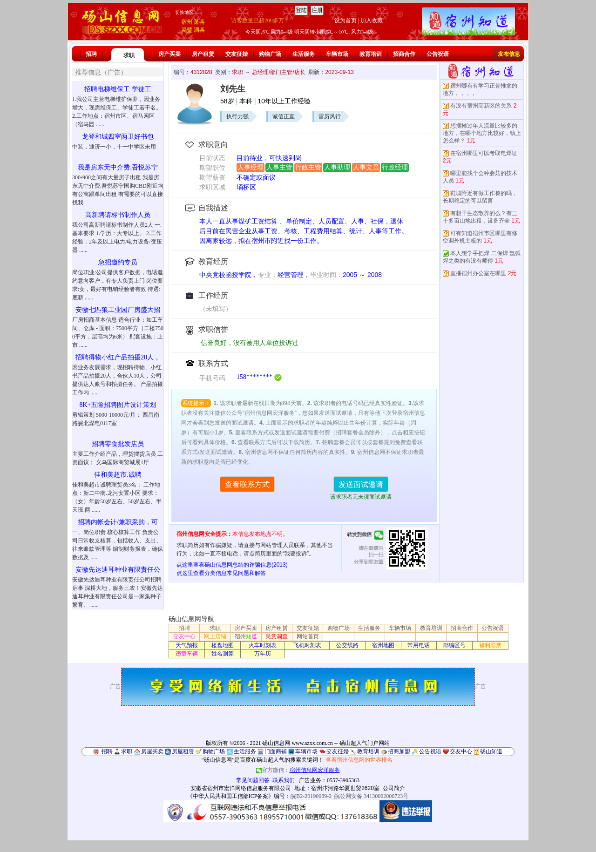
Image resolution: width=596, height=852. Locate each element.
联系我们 (283, 780)
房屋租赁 (183, 751)
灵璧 (186, 30)
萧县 (199, 22)
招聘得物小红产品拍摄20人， (117, 357)
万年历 (262, 653)
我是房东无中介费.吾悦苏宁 (118, 167)
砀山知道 (491, 751)
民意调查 (276, 636)
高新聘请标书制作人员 (117, 214)
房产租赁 (203, 54)
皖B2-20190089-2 (311, 796)
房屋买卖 (152, 751)
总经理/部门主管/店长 (278, 72)
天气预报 (187, 645)
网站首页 (308, 636)
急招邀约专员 (117, 262)
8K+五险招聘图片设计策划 (117, 404)
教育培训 (370, 54)
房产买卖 (169, 54)
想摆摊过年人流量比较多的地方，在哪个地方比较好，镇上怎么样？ (482, 133)
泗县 (199, 30)
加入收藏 (371, 20)
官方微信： (298, 770)
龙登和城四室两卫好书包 (118, 136)
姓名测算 (222, 653)
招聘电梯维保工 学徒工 (117, 89)
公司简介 (394, 788)
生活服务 (303, 54)
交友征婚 (236, 54)
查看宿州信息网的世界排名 (359, 760)
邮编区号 (454, 645)
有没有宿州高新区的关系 (481, 105)
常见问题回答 (253, 780)
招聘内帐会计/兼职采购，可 (118, 522)
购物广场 (270, 54)
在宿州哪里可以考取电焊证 (483, 153)
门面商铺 (275, 751)
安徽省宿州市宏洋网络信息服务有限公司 (240, 788)
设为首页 (345, 20)
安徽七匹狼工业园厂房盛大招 (117, 309)
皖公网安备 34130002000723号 (371, 796)
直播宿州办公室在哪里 (478, 273)
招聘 (91, 54)
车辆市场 (337, 54)
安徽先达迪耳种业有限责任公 (117, 569)
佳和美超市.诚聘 (118, 474)
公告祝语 (438, 54)
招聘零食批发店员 (118, 443)
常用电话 (418, 645)
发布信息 (509, 54)
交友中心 (184, 636)
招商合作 (404, 54)
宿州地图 (383, 645)
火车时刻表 (263, 645)
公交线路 (347, 645)
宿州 (186, 22)
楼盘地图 (222, 645)
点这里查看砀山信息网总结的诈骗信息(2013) (232, 564)
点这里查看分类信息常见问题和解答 (221, 573)
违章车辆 (187, 653)
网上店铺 (215, 636)
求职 (129, 55)
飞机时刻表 (307, 645)
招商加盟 (399, 751)
